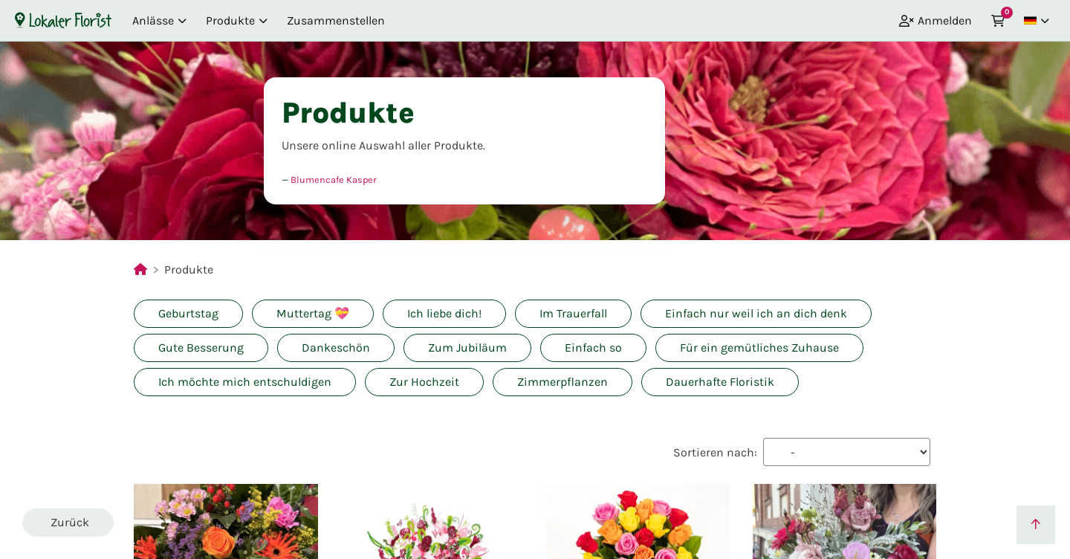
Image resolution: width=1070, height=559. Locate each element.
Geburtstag (188, 313)
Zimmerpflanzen (562, 382)
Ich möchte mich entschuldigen (244, 382)
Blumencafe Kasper (334, 179)
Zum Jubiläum (467, 347)
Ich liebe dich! (444, 313)
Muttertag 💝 (312, 313)
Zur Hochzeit (424, 382)
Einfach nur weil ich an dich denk (756, 313)
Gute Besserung (201, 347)
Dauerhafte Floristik (720, 382)
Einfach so (593, 347)
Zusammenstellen (336, 20)
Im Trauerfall (573, 313)
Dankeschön (336, 347)
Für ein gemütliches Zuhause (759, 347)
